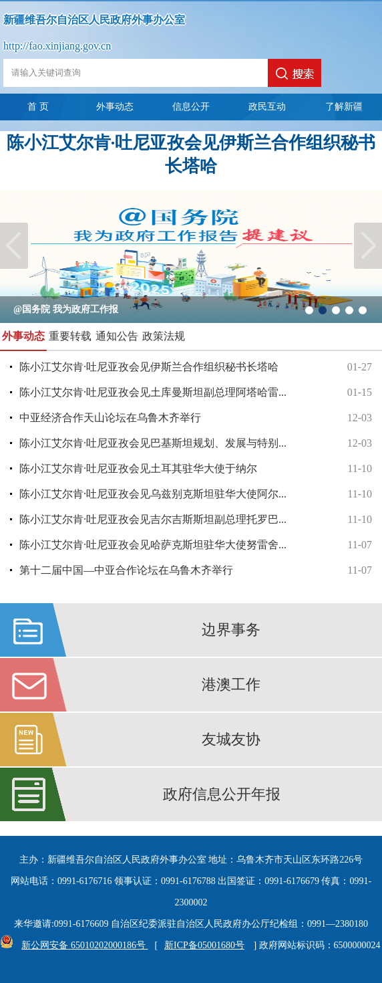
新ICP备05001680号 (204, 945)
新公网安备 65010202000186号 (81, 945)
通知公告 (117, 336)
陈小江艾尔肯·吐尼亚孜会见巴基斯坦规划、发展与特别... (195, 443)
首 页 (38, 107)
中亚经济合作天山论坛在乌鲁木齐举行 (195, 418)
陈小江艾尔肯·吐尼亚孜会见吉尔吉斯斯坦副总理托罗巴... (195, 519)
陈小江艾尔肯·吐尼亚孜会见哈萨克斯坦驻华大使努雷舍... (195, 545)
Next (368, 246)
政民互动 (267, 107)
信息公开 (191, 107)
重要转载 (70, 336)
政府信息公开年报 (221, 794)
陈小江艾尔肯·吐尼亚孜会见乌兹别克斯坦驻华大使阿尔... (195, 494)
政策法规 (163, 336)
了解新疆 (344, 107)
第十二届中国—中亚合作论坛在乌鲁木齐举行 (195, 570)
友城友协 (231, 739)
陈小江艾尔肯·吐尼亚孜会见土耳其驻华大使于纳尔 (195, 468)
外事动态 (115, 107)
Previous (14, 246)
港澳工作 (231, 684)
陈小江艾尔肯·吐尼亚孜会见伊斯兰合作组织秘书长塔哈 (195, 367)
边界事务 (231, 629)
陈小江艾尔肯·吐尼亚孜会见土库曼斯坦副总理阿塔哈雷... (195, 392)
